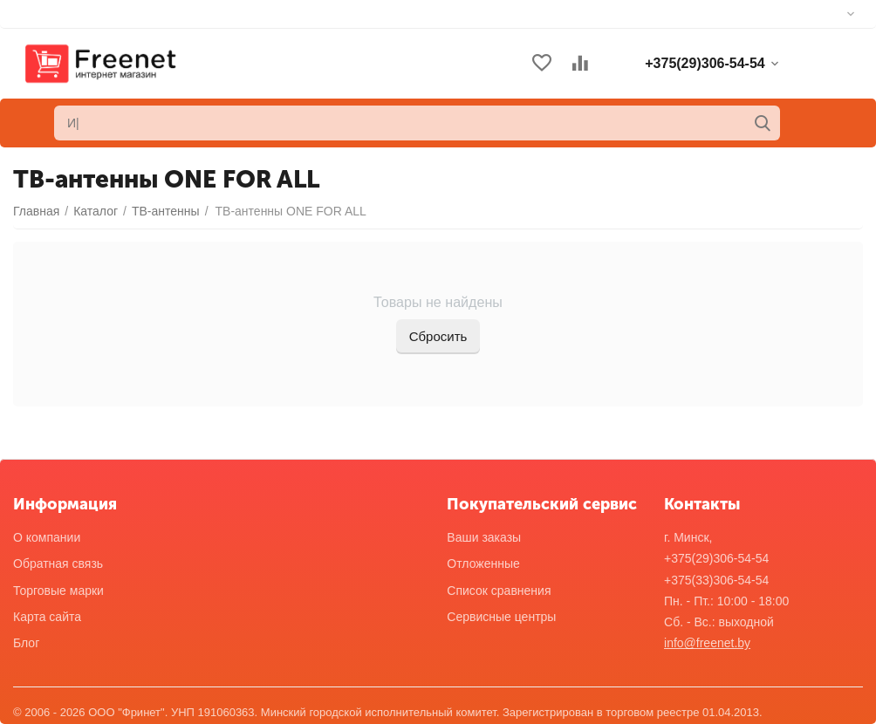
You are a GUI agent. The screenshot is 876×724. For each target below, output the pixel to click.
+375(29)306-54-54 (716, 558)
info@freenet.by (707, 643)
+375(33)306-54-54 (716, 580)
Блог (26, 643)
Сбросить (438, 336)
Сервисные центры (501, 617)
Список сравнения (499, 591)
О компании (46, 537)
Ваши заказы (484, 537)
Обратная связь (58, 563)
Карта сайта (47, 617)
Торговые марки (58, 591)
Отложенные (483, 563)
